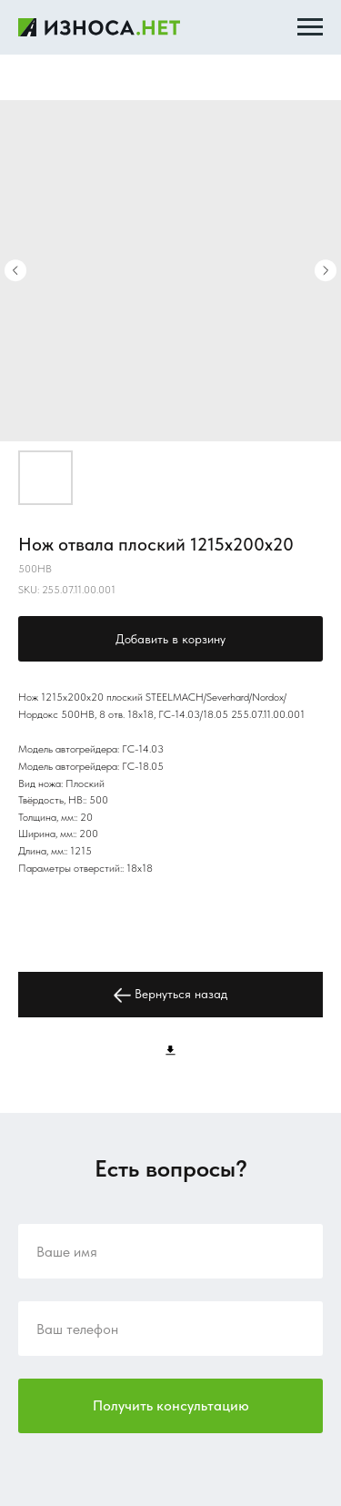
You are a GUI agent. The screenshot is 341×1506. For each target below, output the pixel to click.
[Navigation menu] (310, 27)
